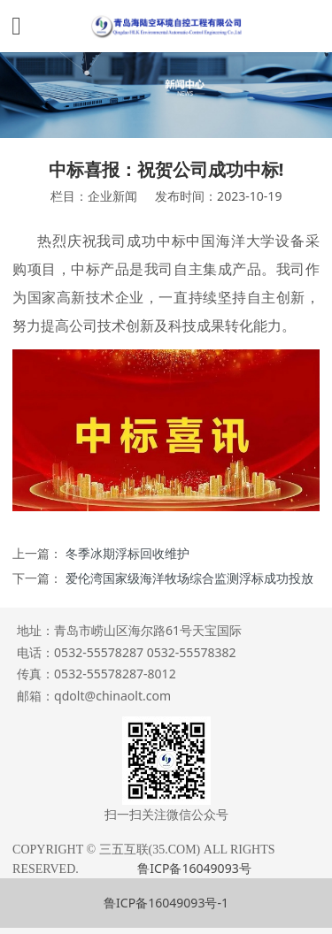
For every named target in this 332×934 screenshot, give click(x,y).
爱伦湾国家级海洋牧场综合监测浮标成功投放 (189, 578)
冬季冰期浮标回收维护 (127, 553)
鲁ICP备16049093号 (194, 868)
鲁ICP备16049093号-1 (166, 902)
